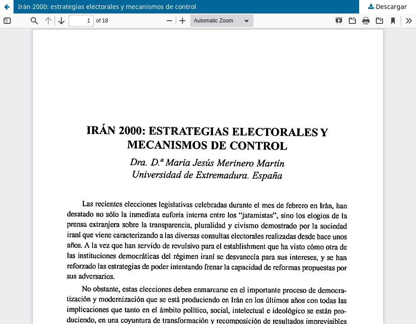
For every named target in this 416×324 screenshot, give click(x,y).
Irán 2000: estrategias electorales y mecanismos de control (107, 6)
